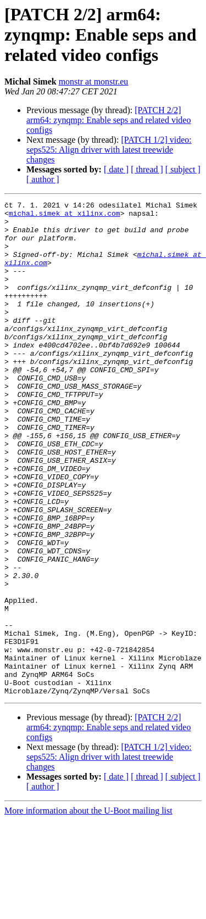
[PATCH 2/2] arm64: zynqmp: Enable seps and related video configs (108, 120)
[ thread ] (147, 169)
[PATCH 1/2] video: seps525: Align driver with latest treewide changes (109, 149)
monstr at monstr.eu (94, 81)
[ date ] (116, 169)
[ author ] (42, 179)
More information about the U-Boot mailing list (88, 909)
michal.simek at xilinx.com (64, 216)
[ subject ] (183, 169)
